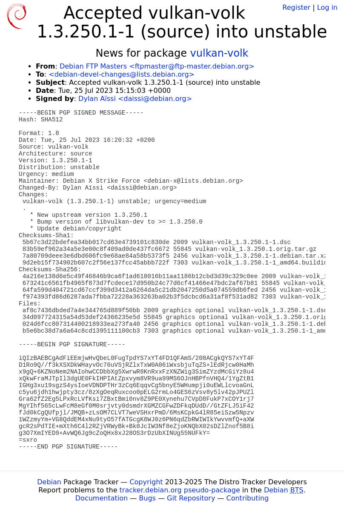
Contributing (247, 498)
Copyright (146, 482)
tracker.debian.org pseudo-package (180, 490)
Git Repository (191, 498)
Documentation (101, 498)
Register (296, 7)
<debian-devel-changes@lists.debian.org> (122, 74)
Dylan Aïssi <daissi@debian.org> (135, 99)
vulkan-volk (219, 53)
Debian (49, 482)
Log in (327, 7)
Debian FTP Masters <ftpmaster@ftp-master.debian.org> (157, 66)
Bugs (147, 498)
